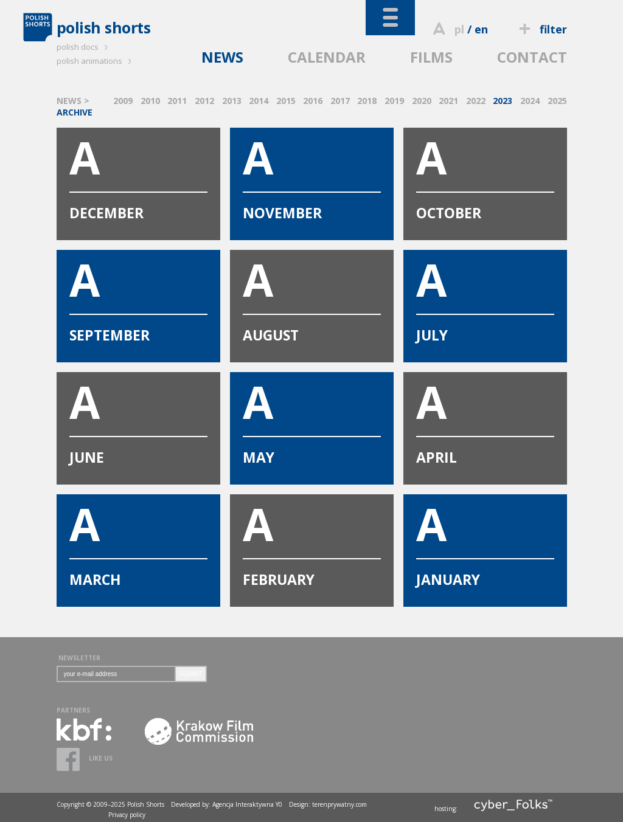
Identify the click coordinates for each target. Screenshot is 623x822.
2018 (367, 100)
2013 (232, 100)
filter (540, 29)
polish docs (84, 46)
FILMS (431, 57)
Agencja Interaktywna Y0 (247, 804)
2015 (286, 100)
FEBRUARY (312, 541)
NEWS (222, 57)
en (481, 29)
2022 (476, 100)
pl (459, 29)
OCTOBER (485, 175)
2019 (394, 100)
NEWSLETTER (79, 658)
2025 (557, 100)
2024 (530, 100)
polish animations (96, 60)
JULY (485, 297)
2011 (177, 100)
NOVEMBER (312, 175)
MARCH (138, 541)
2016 (312, 100)
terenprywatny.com (339, 804)
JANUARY (485, 541)
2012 (204, 100)
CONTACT (532, 57)
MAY (312, 419)
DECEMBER (138, 175)
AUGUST (312, 297)
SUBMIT (191, 674)
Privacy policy (126, 814)
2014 (258, 100)
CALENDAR (327, 57)
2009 (123, 100)
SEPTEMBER (138, 297)
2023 (502, 100)
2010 (150, 100)
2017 (340, 100)
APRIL (485, 419)
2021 (448, 100)
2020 (421, 100)
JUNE (138, 419)
